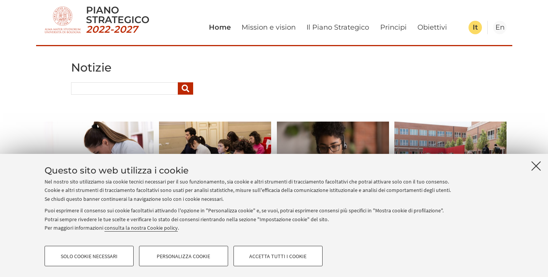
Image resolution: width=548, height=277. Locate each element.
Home (220, 27)
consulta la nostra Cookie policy (141, 227)
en (500, 27)
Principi (393, 27)
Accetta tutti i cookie (277, 256)
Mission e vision (269, 27)
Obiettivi (432, 27)
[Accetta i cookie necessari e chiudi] (536, 166)
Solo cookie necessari (89, 256)
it (475, 27)
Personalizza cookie (183, 256)
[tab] (475, 27)
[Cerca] (185, 88)
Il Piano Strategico (337, 27)
